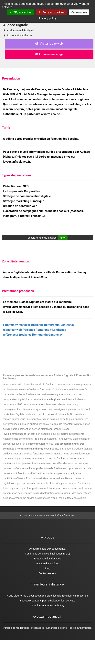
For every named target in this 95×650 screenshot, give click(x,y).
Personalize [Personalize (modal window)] (79, 12)
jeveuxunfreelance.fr (57, 414)
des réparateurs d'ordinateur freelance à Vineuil (44, 493)
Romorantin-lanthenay (19, 35)
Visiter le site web (49, 43)
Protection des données (47, 558)
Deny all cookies (51, 12)
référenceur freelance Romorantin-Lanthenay (33, 334)
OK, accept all (20, 12)
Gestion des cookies (47, 563)
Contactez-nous (48, 573)
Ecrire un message (49, 54)
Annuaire (34, 548)
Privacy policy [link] (47, 18)
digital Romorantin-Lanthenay (47, 605)
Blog (47, 568)
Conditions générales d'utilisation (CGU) (47, 553)
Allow (63, 237)
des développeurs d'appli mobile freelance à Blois (58, 497)
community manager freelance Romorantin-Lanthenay (38, 325)
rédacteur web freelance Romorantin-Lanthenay (34, 330)
